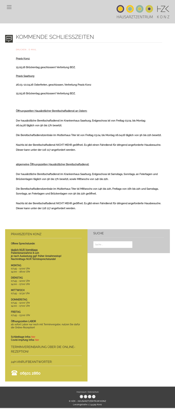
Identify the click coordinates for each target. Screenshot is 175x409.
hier (33, 337)
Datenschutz (93, 392)
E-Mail (32, 50)
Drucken (21, 50)
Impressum (81, 392)
